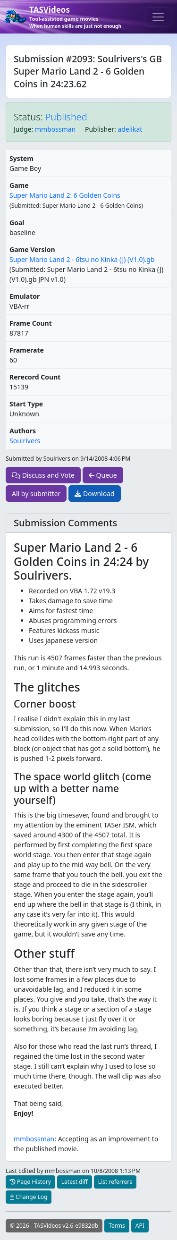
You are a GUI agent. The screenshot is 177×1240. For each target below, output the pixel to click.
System (21, 158)
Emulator (24, 296)
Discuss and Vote (43, 475)
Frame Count (30, 323)
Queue (103, 475)
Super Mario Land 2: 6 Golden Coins (64, 195)
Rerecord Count (34, 376)
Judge (23, 129)
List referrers (115, 1182)
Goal (16, 222)
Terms (117, 1226)
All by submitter (36, 493)
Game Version (32, 249)
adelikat (130, 129)
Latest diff (74, 1182)
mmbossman (55, 129)
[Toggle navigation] (158, 17)
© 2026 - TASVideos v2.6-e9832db (54, 1226)
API (139, 1226)
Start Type (26, 403)
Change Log (28, 1197)
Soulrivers (24, 440)
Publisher (99, 129)
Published (66, 116)
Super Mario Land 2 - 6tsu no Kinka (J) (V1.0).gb (82, 259)
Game (19, 185)
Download (94, 493)
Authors (22, 430)
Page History (30, 1182)
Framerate (26, 350)
